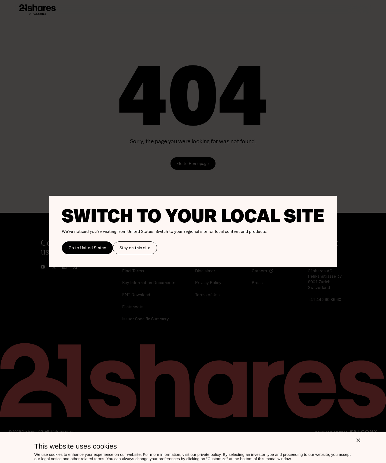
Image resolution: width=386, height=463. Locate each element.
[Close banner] (358, 412)
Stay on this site (135, 247)
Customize (68, 450)
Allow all (145, 450)
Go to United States (87, 247)
